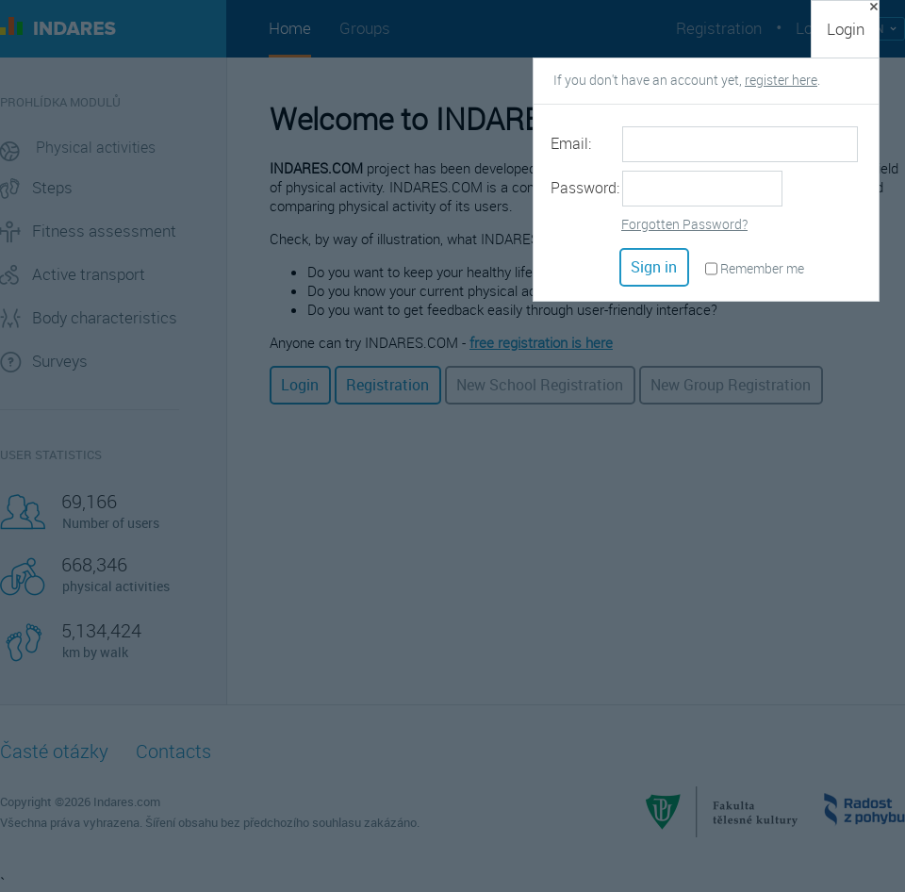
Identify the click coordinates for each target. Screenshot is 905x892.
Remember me (762, 268)
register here (781, 80)
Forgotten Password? (684, 224)
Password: (585, 187)
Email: (571, 143)
